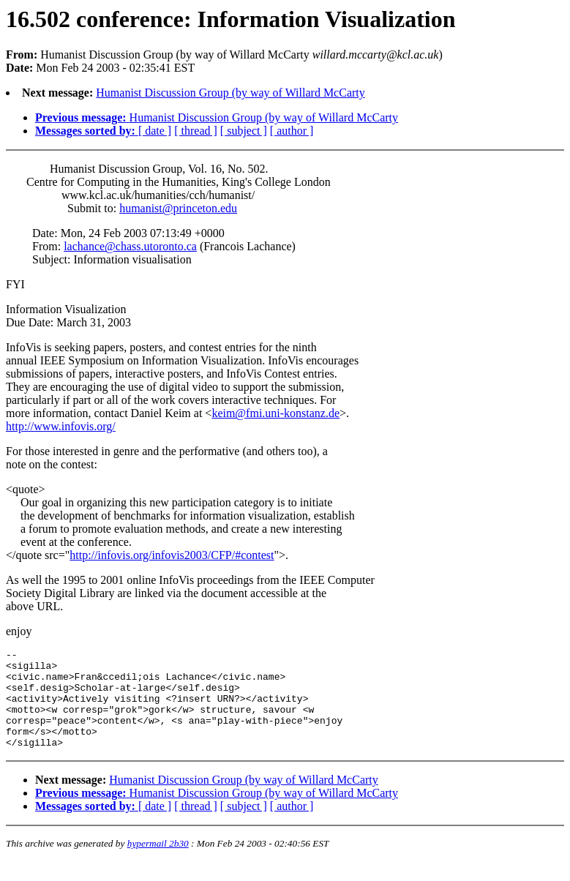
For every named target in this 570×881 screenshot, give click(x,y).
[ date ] (154, 130)
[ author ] (292, 130)
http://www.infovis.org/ (61, 426)
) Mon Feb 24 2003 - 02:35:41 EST (285, 458)
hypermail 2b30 (158, 863)
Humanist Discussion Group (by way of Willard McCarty (230, 92)
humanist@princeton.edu (178, 208)
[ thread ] (195, 130)
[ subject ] (243, 130)
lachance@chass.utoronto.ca (130, 246)
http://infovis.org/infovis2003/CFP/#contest (172, 555)
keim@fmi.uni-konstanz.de (275, 413)
